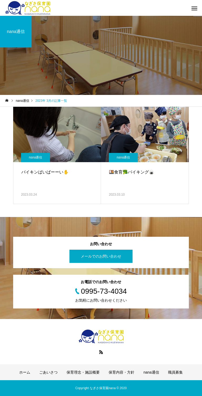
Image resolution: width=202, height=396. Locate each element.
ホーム (24, 372)
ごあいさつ (48, 372)
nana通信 (35, 157)
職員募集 (175, 372)
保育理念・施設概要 (83, 372)
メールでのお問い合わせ (101, 256)
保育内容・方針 (121, 372)
